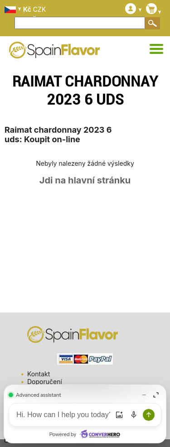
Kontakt (38, 374)
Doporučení (44, 381)
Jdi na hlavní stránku (85, 180)
